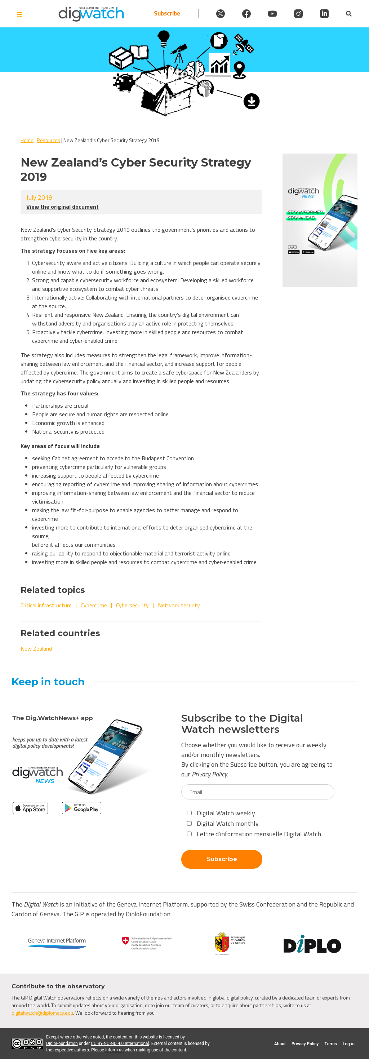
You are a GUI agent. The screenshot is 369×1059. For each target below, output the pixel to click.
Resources (48, 140)
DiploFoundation (62, 1043)
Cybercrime (94, 605)
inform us (114, 1050)
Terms (330, 1044)
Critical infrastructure (46, 605)
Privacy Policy (209, 774)
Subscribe (167, 13)
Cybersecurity (132, 605)
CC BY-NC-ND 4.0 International (120, 1043)
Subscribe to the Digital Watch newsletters (242, 724)
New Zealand (36, 648)
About (280, 1044)
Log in (349, 1044)
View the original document (62, 206)
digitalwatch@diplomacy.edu (42, 1012)
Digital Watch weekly (221, 813)
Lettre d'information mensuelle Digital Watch (254, 834)
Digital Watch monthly (223, 823)
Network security (179, 605)
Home (27, 140)
